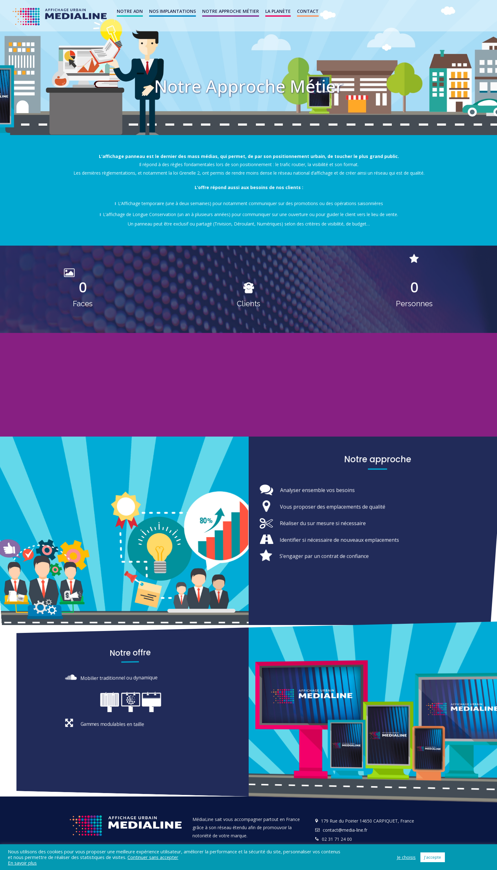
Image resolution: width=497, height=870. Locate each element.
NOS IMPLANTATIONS (172, 11)
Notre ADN (130, 11)
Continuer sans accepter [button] (152, 857)
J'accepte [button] (432, 857)
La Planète (278, 11)
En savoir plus (22, 863)
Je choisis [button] (406, 857)
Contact (308, 11)
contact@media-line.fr (345, 830)
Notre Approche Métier (230, 11)
